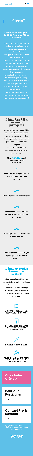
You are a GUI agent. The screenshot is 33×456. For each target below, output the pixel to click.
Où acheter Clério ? (13, 377)
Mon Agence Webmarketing (21, 427)
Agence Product (19, 429)
